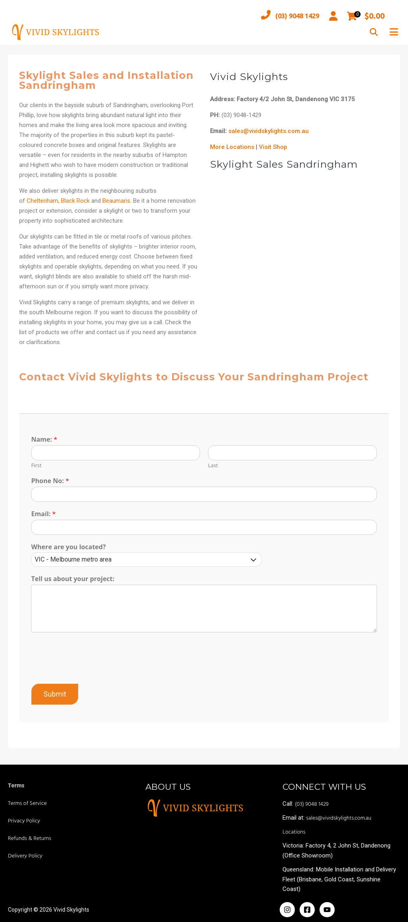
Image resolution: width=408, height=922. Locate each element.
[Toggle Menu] (394, 32)
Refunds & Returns (29, 838)
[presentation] (92, 670)
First (37, 465)
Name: (45, 440)
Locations (293, 832)
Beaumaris (117, 200)
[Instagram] (287, 909)
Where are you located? (69, 547)
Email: (44, 514)
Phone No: (51, 481)
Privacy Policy (24, 821)
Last (213, 465)
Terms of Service (27, 803)
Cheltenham (43, 200)
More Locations (232, 147)
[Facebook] (307, 909)
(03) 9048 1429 (284, 15)
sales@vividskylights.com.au (268, 131)
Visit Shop (273, 147)
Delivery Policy (25, 856)
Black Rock (76, 200)
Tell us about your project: (73, 579)
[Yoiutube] (327, 909)
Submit (55, 694)
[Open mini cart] (352, 16)
